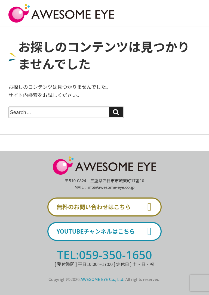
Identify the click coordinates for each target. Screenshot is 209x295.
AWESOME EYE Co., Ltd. (102, 279)
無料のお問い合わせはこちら (106, 207)
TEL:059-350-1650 (104, 254)
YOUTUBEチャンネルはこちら (106, 231)
